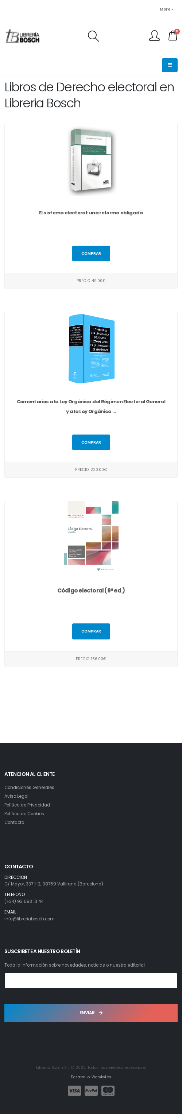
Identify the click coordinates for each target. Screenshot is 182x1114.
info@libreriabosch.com (29, 919)
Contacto (14, 822)
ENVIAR (91, 1013)
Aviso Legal (16, 796)
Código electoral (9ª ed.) (91, 590)
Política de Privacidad (27, 805)
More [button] (166, 9)
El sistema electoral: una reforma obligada (91, 212)
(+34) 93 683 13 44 (23, 901)
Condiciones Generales (29, 787)
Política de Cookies (24, 814)
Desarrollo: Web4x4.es (91, 1077)
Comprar (91, 253)
